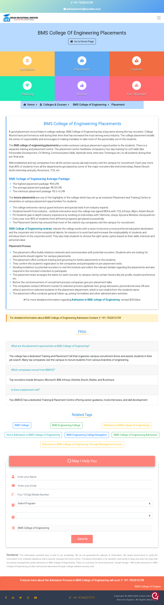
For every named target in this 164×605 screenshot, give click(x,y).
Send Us (82, 539)
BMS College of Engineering (89, 104)
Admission (27, 69)
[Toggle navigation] (159, 18)
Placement (82, 69)
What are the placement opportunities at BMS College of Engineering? (50, 346)
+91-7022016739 (82, 2)
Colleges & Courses (53, 104)
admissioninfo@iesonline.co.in (82, 9)
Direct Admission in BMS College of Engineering (33, 434)
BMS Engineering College (66, 425)
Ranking (27, 94)
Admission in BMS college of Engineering (96, 299)
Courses (137, 69)
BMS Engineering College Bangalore (87, 434)
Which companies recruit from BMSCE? (33, 369)
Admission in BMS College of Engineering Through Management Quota (82, 444)
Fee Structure (136, 94)
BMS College (22, 425)
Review (82, 94)
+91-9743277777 (82, 597)
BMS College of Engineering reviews (30, 228)
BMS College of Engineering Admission (135, 434)
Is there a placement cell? (25, 389)
